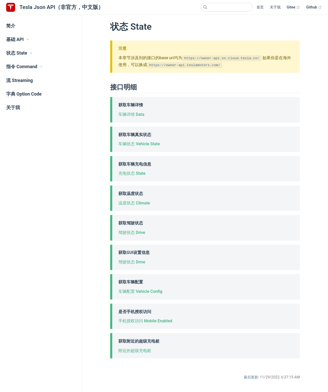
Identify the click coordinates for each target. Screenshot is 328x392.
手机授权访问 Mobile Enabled (145, 320)
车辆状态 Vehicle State (139, 143)
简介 (10, 25)
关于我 (275, 7)
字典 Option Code (24, 94)
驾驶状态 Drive (131, 232)
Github (314, 7)
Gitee (293, 7)
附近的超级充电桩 (134, 350)
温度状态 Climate (134, 203)
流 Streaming (19, 80)
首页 (260, 7)
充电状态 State (132, 173)
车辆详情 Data (131, 114)
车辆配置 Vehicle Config (140, 291)
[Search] (226, 7)
